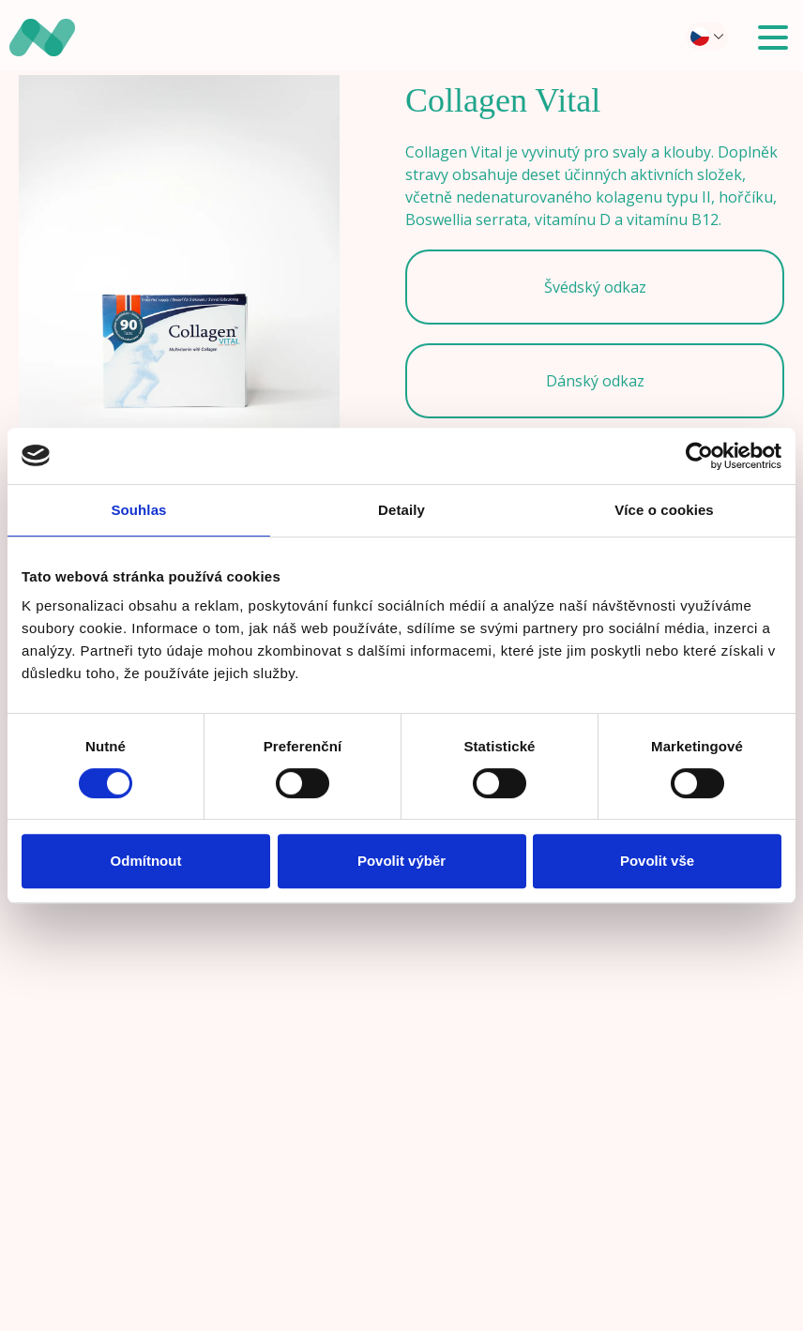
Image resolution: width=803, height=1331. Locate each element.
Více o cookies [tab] (664, 510)
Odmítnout (146, 861)
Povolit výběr (401, 861)
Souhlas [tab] (138, 510)
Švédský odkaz (595, 287)
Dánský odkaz (595, 381)
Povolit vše (657, 861)
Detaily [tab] (401, 510)
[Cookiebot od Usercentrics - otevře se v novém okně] (699, 456)
